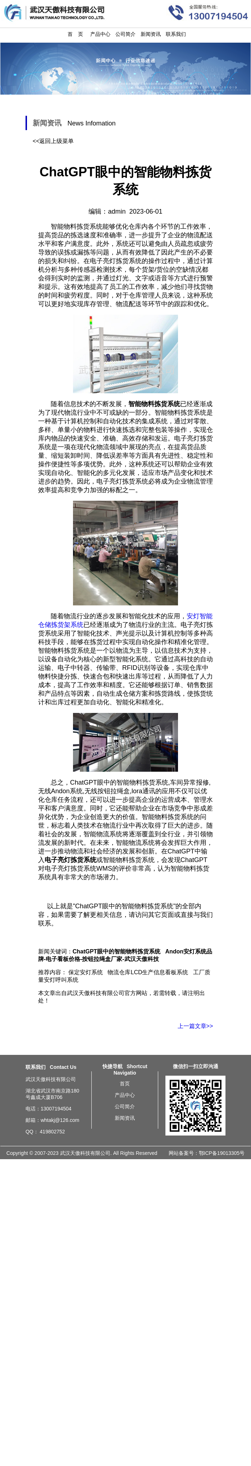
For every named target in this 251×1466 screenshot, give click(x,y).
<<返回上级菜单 (53, 141)
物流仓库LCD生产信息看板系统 (148, 972)
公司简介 (125, 34)
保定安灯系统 (85, 972)
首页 (125, 1083)
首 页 (75, 34)
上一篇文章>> (195, 1026)
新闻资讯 (151, 34)
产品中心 (100, 34)
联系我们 (176, 34)
